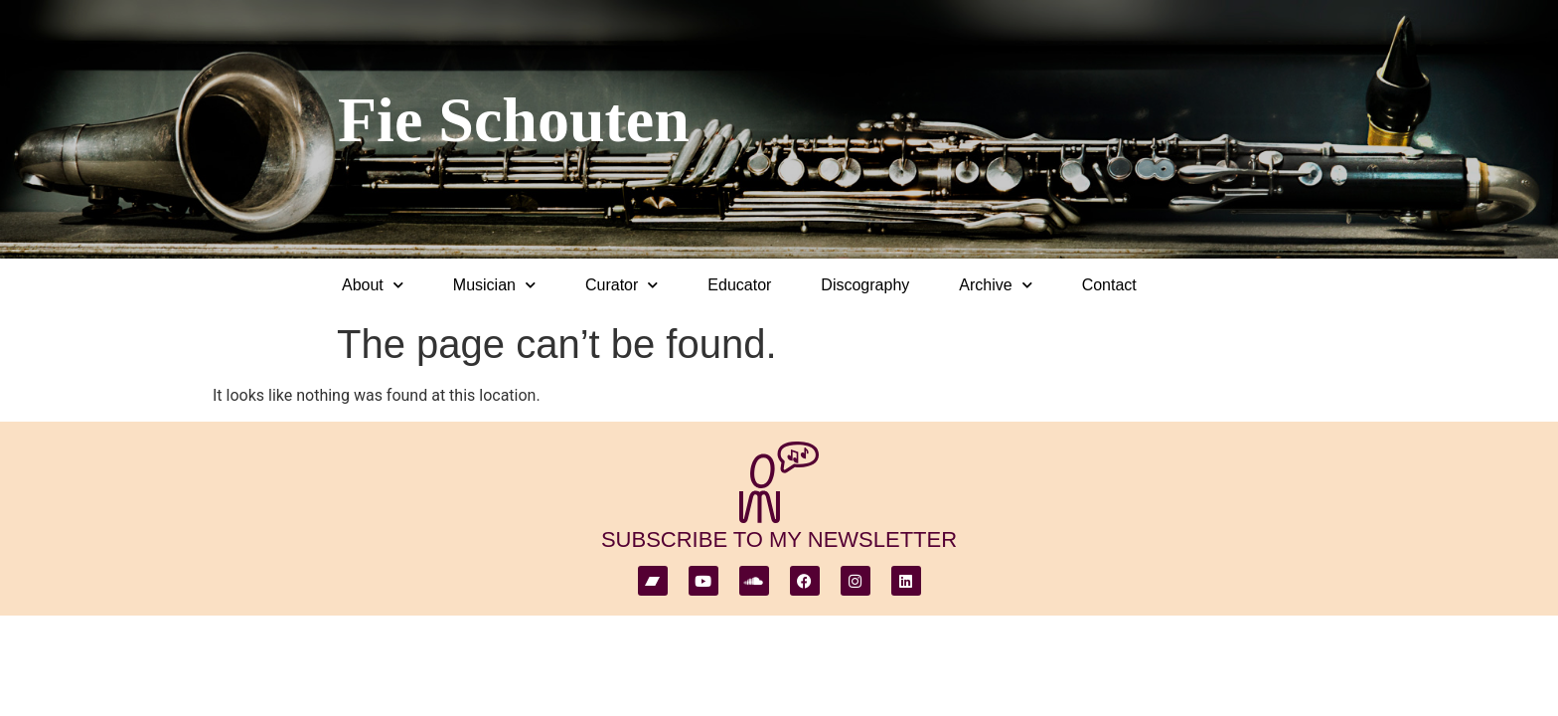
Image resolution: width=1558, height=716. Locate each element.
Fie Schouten (514, 120)
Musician (494, 284)
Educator (739, 284)
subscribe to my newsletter (779, 539)
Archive (995, 284)
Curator (621, 284)
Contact (1109, 284)
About (372, 284)
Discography (865, 284)
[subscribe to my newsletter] (779, 482)
